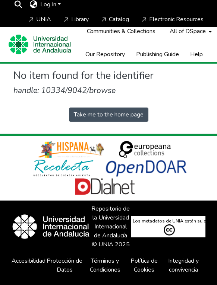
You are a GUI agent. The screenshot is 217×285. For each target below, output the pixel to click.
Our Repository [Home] (105, 54)
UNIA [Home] (39, 19)
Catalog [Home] (114, 19)
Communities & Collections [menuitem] (121, 31)
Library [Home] (75, 19)
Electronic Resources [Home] (172, 19)
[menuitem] (33, 4)
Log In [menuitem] (48, 4)
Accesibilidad (28, 261)
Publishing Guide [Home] (157, 54)
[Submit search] (18, 4)
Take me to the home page (109, 115)
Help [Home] (196, 54)
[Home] (40, 44)
